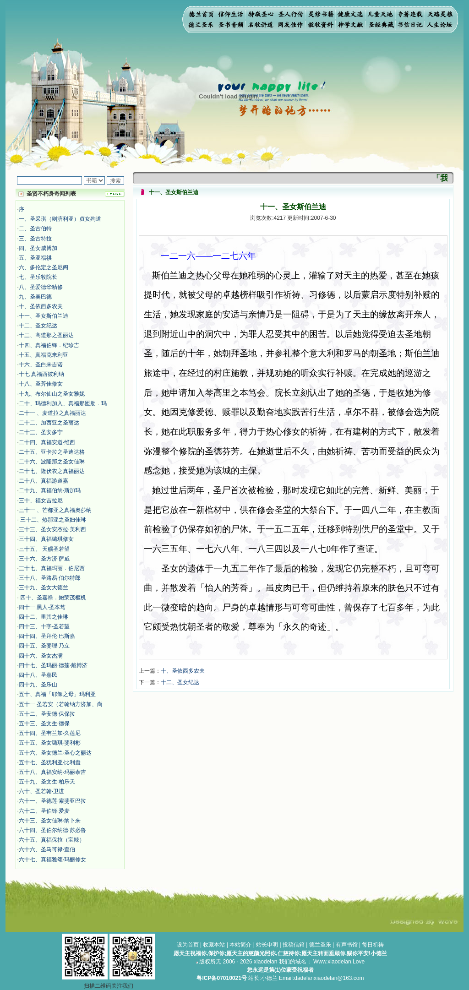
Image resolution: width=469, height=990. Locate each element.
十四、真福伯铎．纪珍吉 (49, 345)
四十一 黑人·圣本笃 (42, 607)
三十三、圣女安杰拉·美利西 (52, 529)
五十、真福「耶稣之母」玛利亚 (57, 694)
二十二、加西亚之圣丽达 (49, 422)
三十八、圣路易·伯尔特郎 (50, 578)
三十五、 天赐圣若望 (44, 549)
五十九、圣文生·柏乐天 (47, 781)
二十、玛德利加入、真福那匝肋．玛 (63, 403)
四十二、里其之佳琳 (43, 617)
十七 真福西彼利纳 (41, 374)
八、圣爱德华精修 (41, 287)
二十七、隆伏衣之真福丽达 (52, 471)
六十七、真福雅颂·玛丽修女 (52, 859)
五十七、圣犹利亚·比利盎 (50, 762)
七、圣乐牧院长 (38, 277)
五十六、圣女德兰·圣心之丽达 (55, 753)
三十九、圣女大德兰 (43, 587)
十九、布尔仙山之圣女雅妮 (52, 394)
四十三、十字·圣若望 (44, 626)
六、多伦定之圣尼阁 (43, 267)
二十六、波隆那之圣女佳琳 (52, 461)
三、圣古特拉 (35, 238)
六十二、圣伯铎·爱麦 (44, 811)
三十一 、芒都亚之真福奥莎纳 (55, 510)
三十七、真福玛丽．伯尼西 (52, 568)
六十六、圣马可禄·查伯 (47, 849)
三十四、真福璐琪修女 (46, 539)
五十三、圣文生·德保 (44, 723)
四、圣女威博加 (38, 248)
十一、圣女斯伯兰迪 (43, 316)
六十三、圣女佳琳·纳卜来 (50, 820)
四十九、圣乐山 (38, 684)
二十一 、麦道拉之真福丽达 (52, 413)
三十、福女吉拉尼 (41, 500)
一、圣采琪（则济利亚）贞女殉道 (60, 219)
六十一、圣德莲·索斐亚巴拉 (52, 801)
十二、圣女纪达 (38, 325)
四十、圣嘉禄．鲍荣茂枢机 (52, 597)
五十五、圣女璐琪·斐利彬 (50, 743)
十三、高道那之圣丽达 (46, 335)
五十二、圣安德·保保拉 (47, 714)
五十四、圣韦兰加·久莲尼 (50, 733)
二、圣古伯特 (35, 228)
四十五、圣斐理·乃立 (44, 645)
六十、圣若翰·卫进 (41, 791)
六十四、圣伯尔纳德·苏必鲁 (52, 830)
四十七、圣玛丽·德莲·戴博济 (53, 665)
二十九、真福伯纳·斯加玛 (50, 490)
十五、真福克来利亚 (43, 355)
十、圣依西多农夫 (41, 306)
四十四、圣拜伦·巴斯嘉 (47, 636)
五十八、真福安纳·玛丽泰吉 (52, 772)
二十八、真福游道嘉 (43, 481)
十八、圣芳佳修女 (41, 384)
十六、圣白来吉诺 (41, 364)
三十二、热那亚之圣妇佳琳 (52, 520)
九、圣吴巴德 (35, 297)
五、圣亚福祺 (35, 258)
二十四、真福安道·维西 (47, 442)
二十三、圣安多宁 (41, 432)
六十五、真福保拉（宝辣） (52, 840)
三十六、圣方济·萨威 (44, 558)
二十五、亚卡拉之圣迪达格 (52, 452)
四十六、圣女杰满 (41, 656)
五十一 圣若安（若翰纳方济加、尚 (61, 704)
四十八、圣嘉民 (38, 675)
